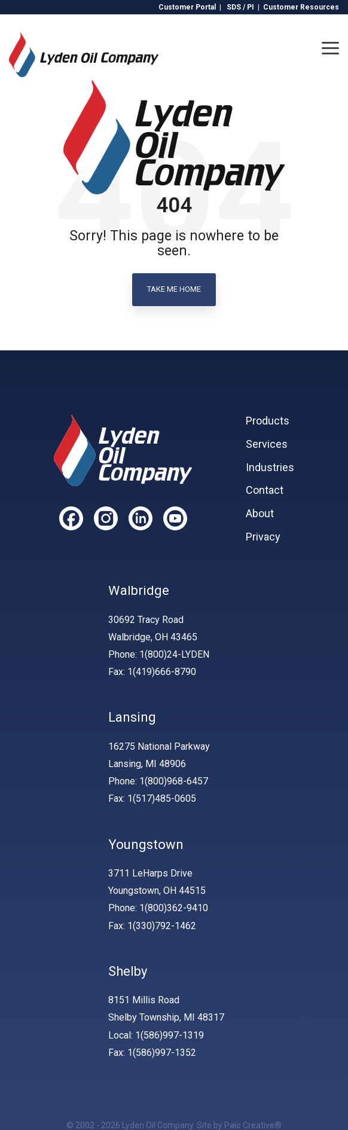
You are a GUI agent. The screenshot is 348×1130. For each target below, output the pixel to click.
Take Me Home (174, 289)
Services (267, 444)
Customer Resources (301, 7)
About (260, 514)
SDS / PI (240, 7)
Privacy (263, 537)
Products (267, 421)
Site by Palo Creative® (239, 1125)
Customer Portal (187, 7)
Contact (264, 490)
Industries (270, 468)
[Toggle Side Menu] (330, 47)
